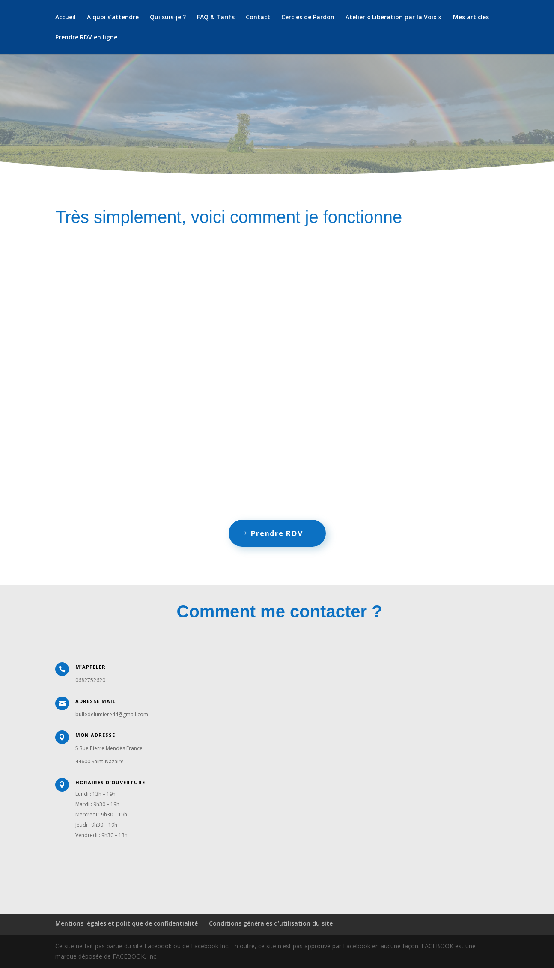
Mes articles (471, 17)
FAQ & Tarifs (216, 17)
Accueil (65, 17)
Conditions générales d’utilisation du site (271, 923)
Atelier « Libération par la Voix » (394, 17)
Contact (258, 17)
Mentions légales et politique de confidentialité (126, 923)
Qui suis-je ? (168, 17)
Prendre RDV (277, 533)
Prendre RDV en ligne (86, 37)
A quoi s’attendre (113, 17)
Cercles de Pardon (307, 17)
